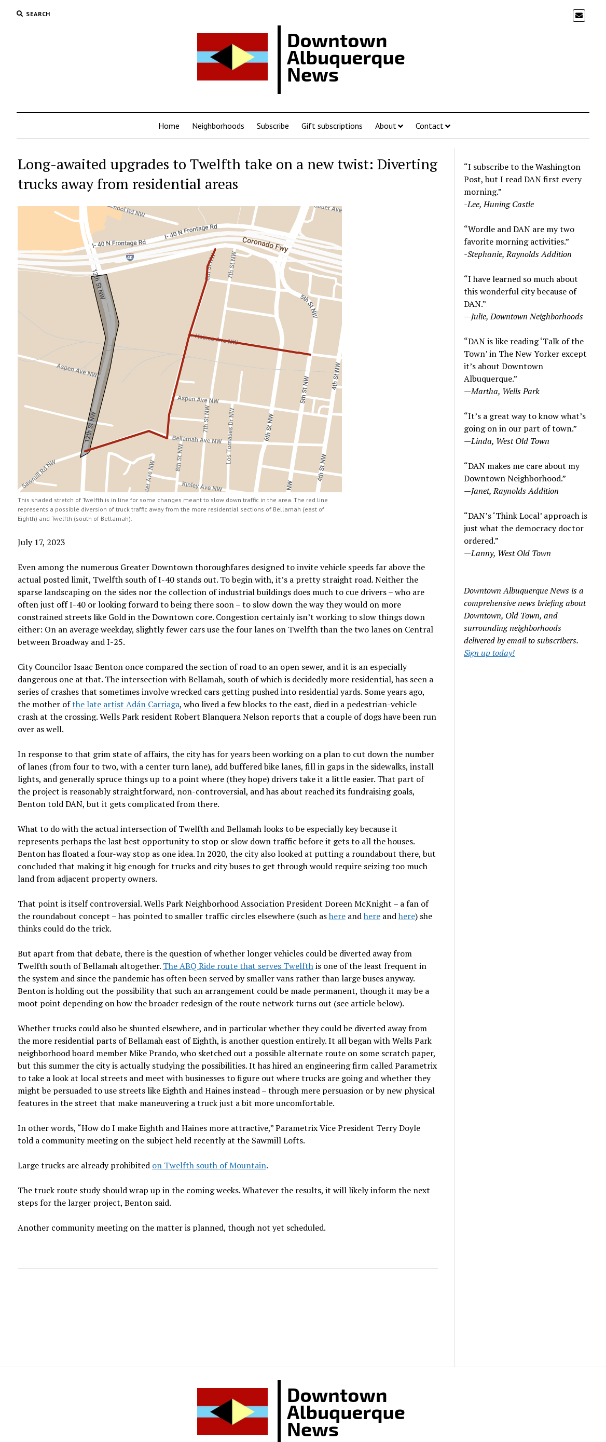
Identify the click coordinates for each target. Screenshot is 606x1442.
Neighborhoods (218, 125)
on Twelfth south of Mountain (209, 1165)
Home (169, 125)
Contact (430, 125)
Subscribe (273, 125)
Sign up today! (489, 652)
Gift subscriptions (332, 125)
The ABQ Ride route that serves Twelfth (238, 966)
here (337, 916)
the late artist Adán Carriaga (126, 704)
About (385, 125)
